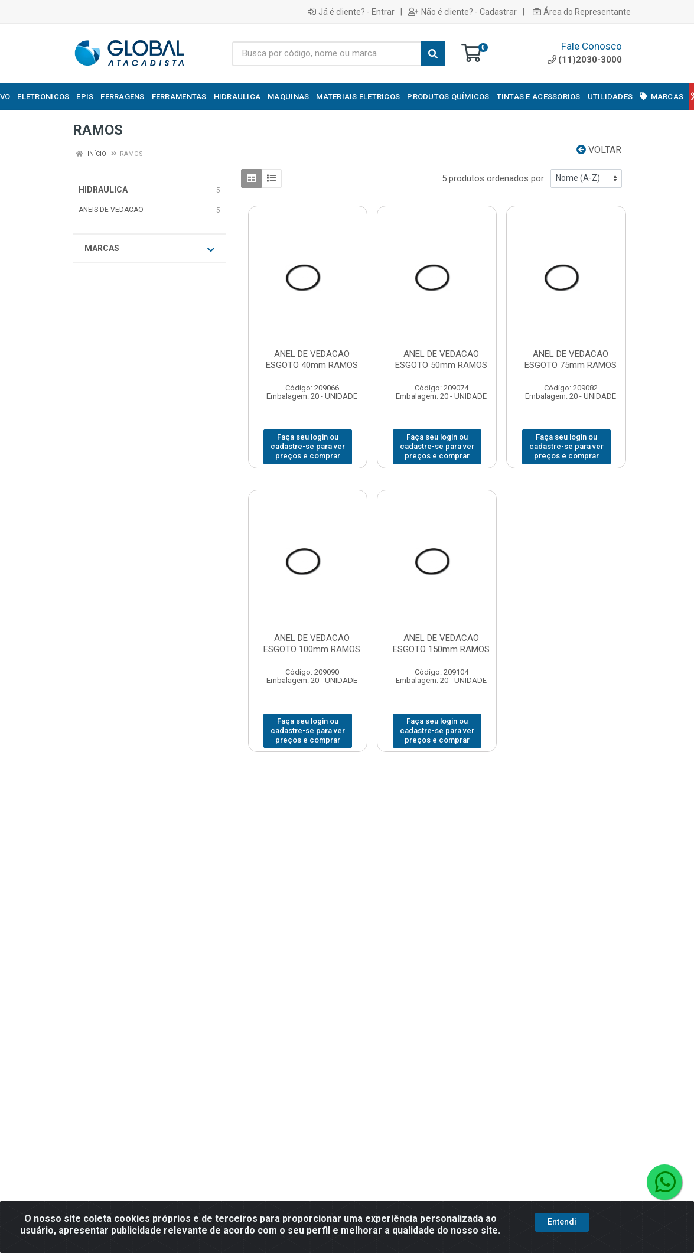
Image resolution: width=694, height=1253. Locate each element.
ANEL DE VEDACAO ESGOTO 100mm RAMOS (311, 644)
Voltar (598, 149)
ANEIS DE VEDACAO (111, 210)
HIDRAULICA (103, 189)
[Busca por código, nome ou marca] (326, 53)
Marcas (149, 248)
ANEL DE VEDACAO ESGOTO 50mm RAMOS (441, 359)
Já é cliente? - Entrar (351, 12)
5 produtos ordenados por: (494, 178)
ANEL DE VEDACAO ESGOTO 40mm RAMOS (312, 359)
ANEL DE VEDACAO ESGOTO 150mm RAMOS (441, 644)
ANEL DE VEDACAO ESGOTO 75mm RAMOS (570, 359)
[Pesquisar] (433, 53)
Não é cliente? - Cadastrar (462, 12)
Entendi (562, 1240)
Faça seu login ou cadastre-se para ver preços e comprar (308, 446)
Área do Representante (582, 12)
